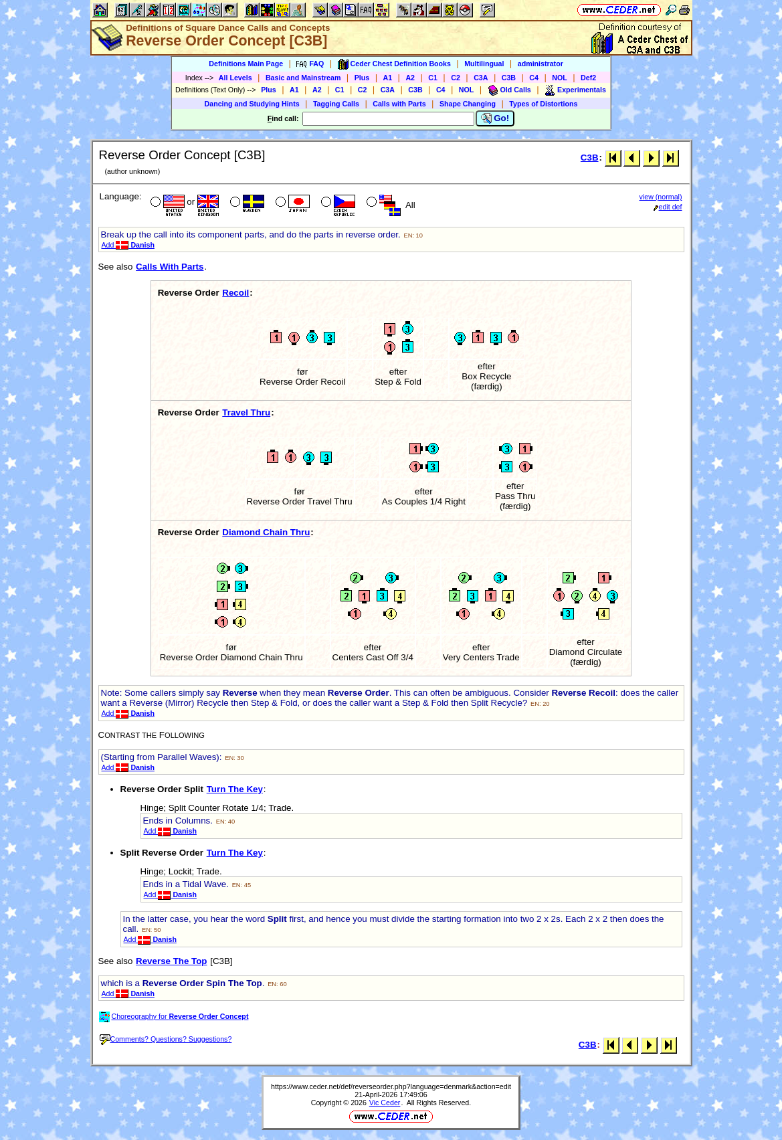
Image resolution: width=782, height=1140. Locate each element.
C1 (432, 78)
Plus (362, 78)
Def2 (588, 78)
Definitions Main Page (246, 64)
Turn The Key (235, 789)
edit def (668, 207)
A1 (388, 78)
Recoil (235, 293)
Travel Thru (246, 412)
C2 (455, 78)
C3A (481, 78)
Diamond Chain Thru (266, 532)
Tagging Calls (336, 104)
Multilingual (484, 64)
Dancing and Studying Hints (252, 104)
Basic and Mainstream (303, 78)
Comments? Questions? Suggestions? (166, 1039)
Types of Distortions (543, 104)
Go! (495, 118)
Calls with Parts (399, 104)
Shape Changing (467, 104)
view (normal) (661, 197)
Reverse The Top (171, 961)
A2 (410, 78)
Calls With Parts (169, 267)
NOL (559, 78)
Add (128, 245)
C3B (509, 78)
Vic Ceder (385, 1103)
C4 (534, 78)
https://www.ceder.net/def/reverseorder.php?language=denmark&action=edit (391, 1086)
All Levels (235, 78)
